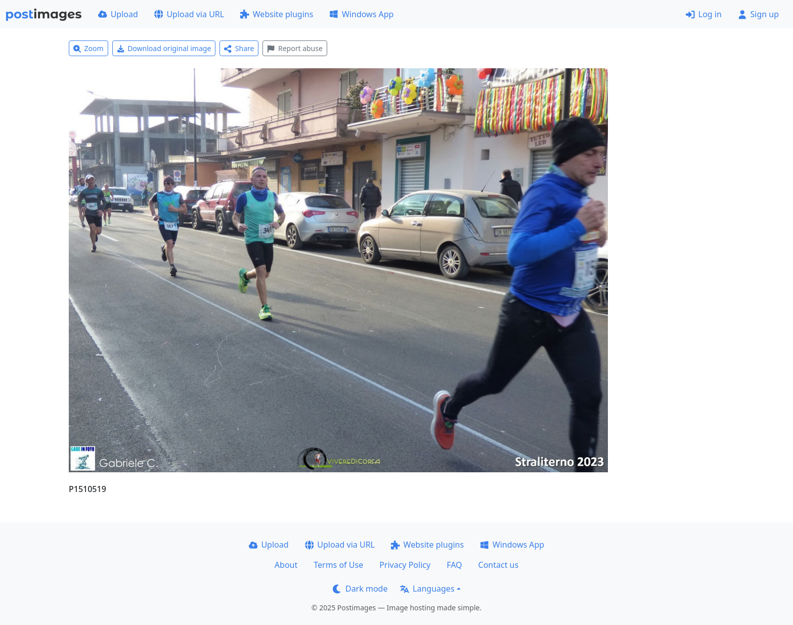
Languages (427, 588)
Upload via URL (189, 14)
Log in (704, 14)
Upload (118, 14)
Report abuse (294, 48)
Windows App (361, 14)
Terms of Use (338, 564)
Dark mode (360, 588)
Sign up (758, 14)
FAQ (454, 564)
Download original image (164, 48)
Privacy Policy (404, 564)
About (286, 564)
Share (239, 48)
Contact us (498, 564)
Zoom (88, 48)
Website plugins (276, 14)
